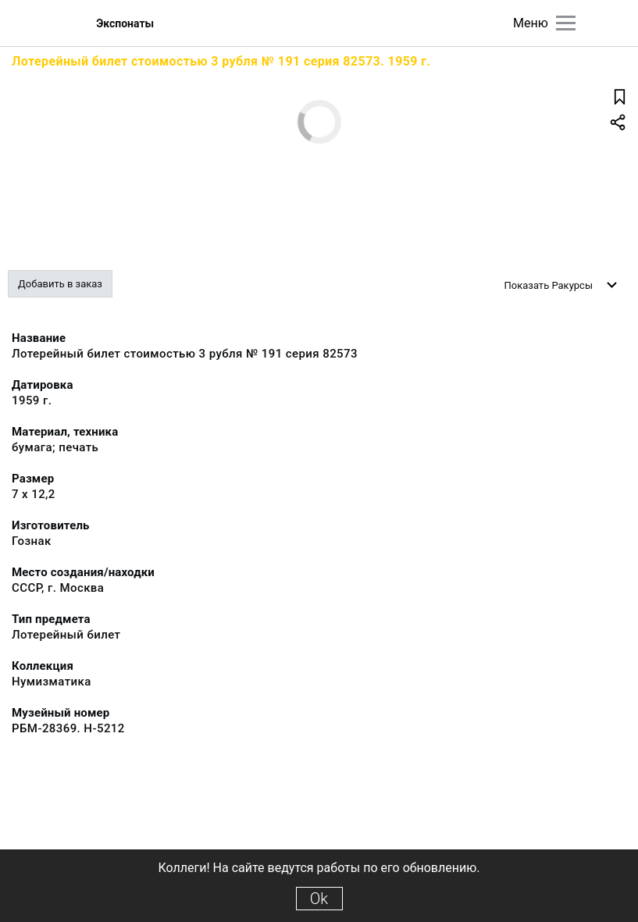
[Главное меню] (565, 23)
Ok (319, 898)
